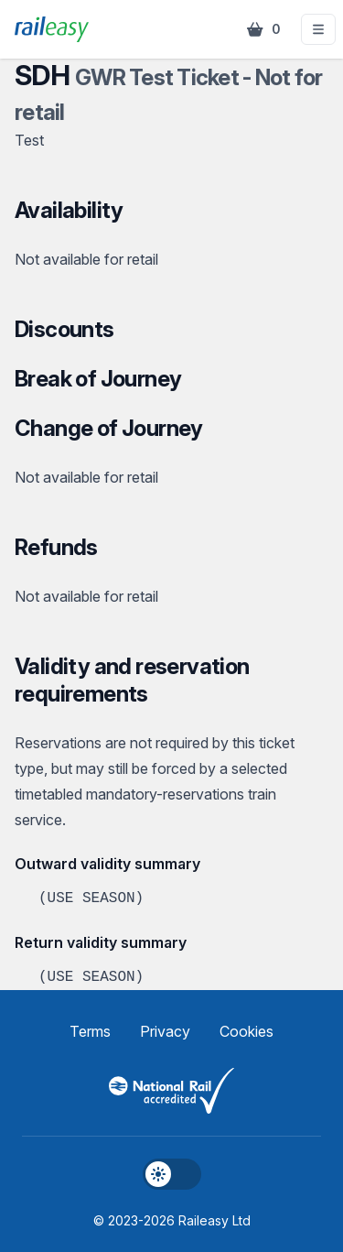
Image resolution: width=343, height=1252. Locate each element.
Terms (90, 1031)
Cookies (246, 1031)
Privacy (165, 1031)
